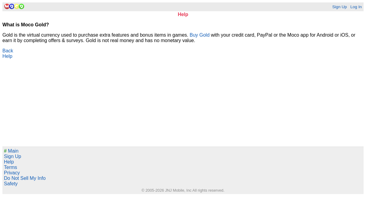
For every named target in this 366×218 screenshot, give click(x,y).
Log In (356, 7)
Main (11, 151)
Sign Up (339, 7)
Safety (11, 183)
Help (7, 56)
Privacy (12, 172)
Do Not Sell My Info (25, 178)
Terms (10, 167)
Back (7, 50)
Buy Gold (200, 35)
